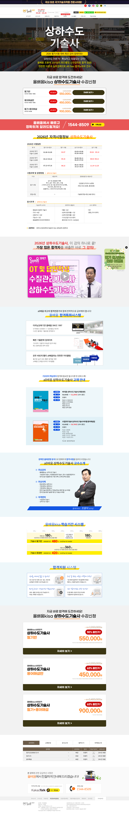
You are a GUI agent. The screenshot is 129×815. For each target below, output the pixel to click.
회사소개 (33, 798)
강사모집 (90, 798)
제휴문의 (84, 798)
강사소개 (64, 743)
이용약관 (46, 798)
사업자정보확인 (64, 798)
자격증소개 (98, 743)
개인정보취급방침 (54, 798)
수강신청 (28, 16)
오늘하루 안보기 (120, 270)
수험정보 (56, 16)
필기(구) (49, 756)
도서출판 (74, 16)
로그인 (76, 12)
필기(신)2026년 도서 (49, 752)
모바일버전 (100, 798)
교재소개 (47, 16)
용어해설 (49, 759)
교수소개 (37, 16)
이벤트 (65, 16)
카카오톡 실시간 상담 (100, 12)
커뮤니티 (83, 16)
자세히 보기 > (88, 92)
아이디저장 (51, 12)
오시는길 (39, 798)
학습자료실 (93, 16)
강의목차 (31, 743)
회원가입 (81, 12)
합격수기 (81, 743)
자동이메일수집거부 (75, 798)
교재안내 (48, 743)
